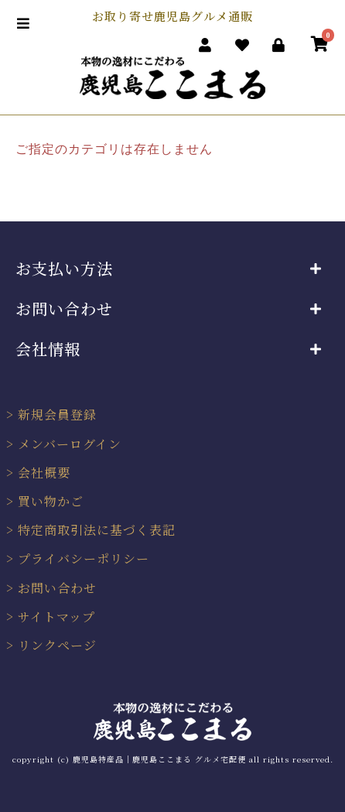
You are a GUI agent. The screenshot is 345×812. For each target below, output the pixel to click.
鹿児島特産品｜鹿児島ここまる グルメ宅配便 (159, 759)
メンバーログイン (69, 444)
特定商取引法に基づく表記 (97, 530)
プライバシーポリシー (83, 558)
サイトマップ (56, 616)
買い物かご (51, 501)
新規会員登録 (57, 414)
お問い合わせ (57, 588)
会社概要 (44, 472)
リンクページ (57, 645)
